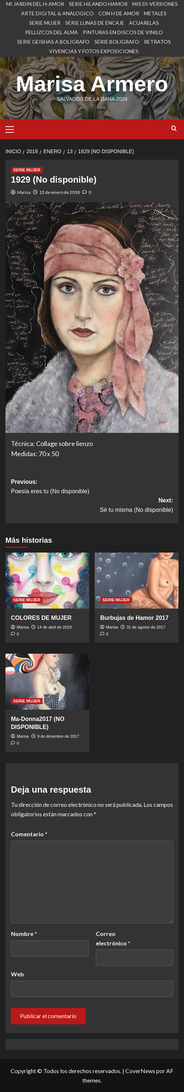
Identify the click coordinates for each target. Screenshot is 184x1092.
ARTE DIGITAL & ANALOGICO (57, 13)
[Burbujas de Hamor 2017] (137, 580)
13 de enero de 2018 (59, 192)
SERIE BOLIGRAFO (116, 42)
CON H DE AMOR (118, 13)
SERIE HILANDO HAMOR (98, 4)
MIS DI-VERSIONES (155, 4)
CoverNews (140, 1070)
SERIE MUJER (44, 23)
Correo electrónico (113, 938)
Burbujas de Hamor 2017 (134, 618)
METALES (155, 13)
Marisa (24, 192)
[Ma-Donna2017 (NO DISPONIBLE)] (47, 681)
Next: (92, 505)
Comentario (29, 833)
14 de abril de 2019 (54, 627)
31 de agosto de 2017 (145, 627)
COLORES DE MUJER (41, 618)
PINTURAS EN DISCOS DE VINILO (123, 32)
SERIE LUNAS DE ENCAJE (94, 23)
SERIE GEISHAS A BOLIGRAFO (53, 42)
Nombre (24, 933)
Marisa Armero (92, 84)
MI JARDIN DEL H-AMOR (35, 4)
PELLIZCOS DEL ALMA (51, 32)
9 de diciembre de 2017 (58, 736)
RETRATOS (157, 42)
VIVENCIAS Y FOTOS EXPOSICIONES (93, 51)
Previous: (92, 487)
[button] (12, 128)
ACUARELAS (144, 23)
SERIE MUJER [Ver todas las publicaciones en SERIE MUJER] (26, 170)
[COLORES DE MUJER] (47, 580)
